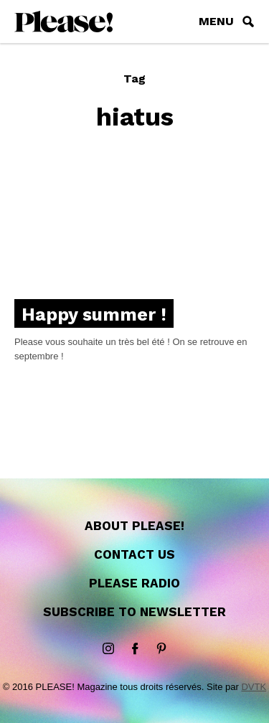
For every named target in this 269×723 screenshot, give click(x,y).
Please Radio (134, 583)
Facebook (134, 649)
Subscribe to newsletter (134, 612)
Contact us (134, 554)
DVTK (253, 686)
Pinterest (161, 649)
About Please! (134, 526)
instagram (108, 649)
